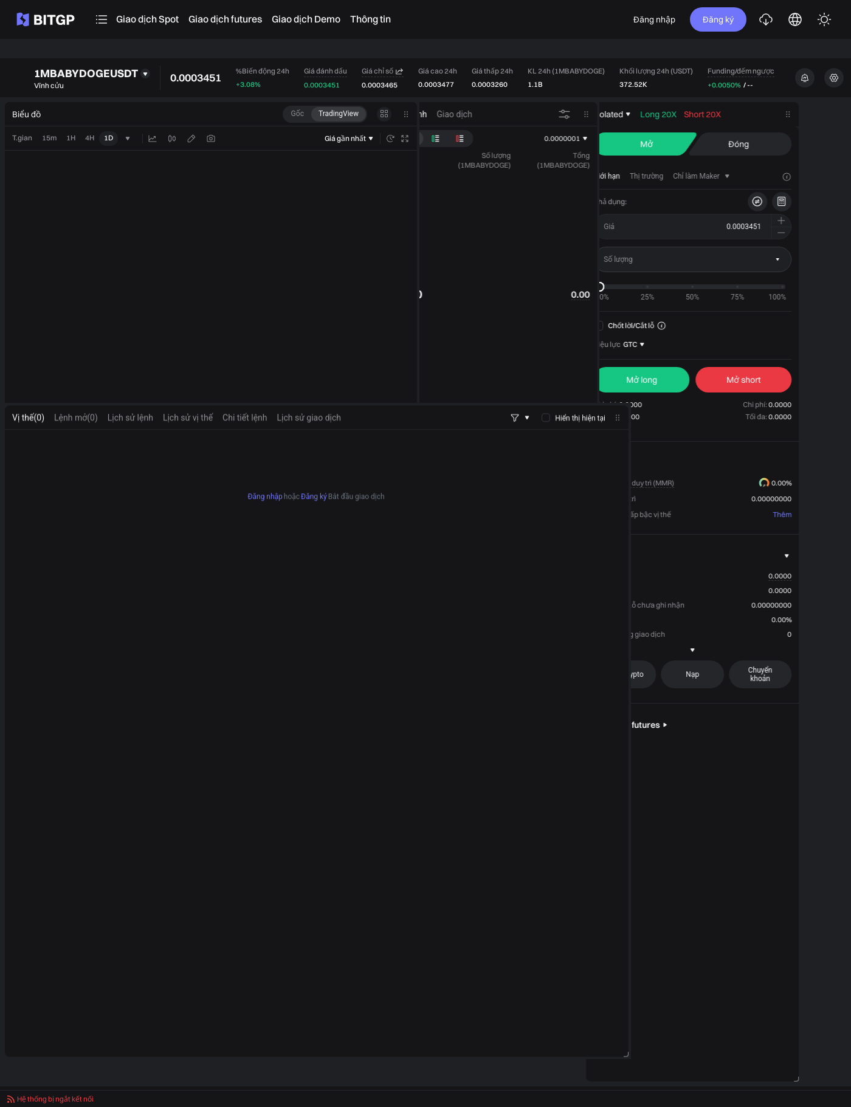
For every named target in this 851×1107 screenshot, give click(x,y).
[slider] (646, 286)
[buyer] (689, 379)
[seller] (791, 379)
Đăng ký (718, 19)
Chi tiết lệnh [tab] (244, 442)
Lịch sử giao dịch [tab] (309, 442)
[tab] (654, 176)
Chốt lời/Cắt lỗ (671, 325)
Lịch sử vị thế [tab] (188, 442)
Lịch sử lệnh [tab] (130, 442)
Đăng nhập (654, 19)
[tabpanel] (317, 767)
